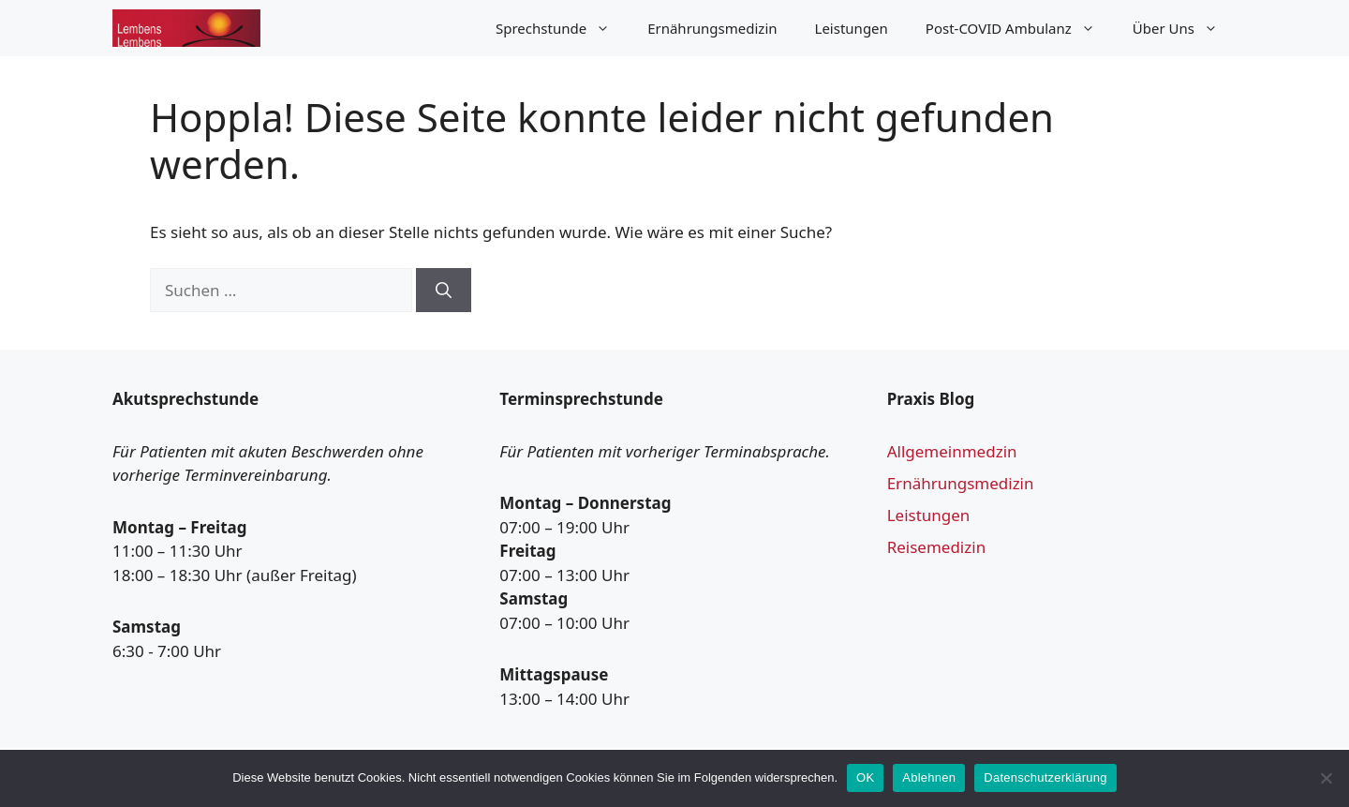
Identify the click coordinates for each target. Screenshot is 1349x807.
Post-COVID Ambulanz (1020, 28)
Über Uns (1185, 28)
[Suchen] (443, 290)
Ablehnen (929, 777)
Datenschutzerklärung (1045, 777)
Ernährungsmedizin (712, 28)
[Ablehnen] (1325, 778)
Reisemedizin (936, 547)
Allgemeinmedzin (952, 451)
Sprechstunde (562, 28)
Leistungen (851, 28)
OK (865, 777)
